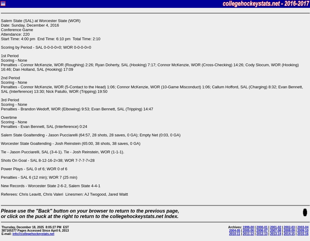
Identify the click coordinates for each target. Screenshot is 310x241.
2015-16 (302, 234)
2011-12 (248, 234)
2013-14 (275, 234)
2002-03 (289, 227)
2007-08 (275, 230)
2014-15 (289, 234)
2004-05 (234, 230)
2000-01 (262, 227)
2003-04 (302, 227)
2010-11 (234, 234)
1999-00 (248, 227)
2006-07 (262, 230)
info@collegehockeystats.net (33, 234)
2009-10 (302, 230)
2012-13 (262, 234)
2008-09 (289, 230)
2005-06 (248, 230)
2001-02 (275, 227)
